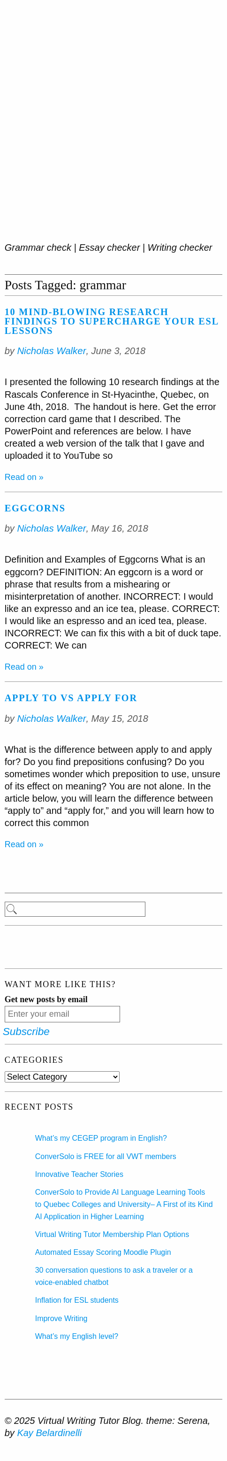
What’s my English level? (77, 1336)
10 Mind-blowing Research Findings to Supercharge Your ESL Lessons (112, 321)
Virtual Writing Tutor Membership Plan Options (112, 1234)
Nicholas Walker (51, 351)
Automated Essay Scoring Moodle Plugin (103, 1252)
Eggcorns (35, 508)
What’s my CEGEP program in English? (101, 1138)
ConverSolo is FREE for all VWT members (105, 1156)
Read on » (24, 477)
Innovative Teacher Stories (79, 1174)
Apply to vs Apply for (71, 698)
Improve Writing (61, 1318)
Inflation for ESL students (77, 1300)
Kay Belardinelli (49, 1433)
